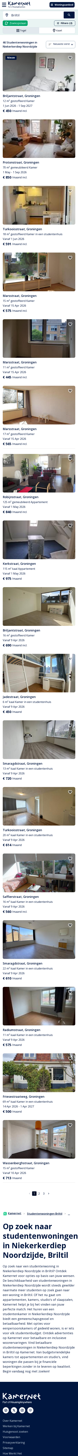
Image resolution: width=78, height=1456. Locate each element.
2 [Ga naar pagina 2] (39, 1193)
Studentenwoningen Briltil (44, 1214)
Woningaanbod (62, 4)
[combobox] (31, 15)
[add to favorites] (70, 57)
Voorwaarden (11, 1437)
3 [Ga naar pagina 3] (44, 1193)
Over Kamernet (12, 1421)
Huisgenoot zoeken (15, 1431)
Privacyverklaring (14, 1442)
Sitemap (8, 1448)
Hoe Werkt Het (12, 1453)
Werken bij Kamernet (16, 1426)
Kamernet (12, 1213)
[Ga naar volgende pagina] (48, 1193)
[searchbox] (36, 15)
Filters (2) (64, 23)
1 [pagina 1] (34, 1193)
